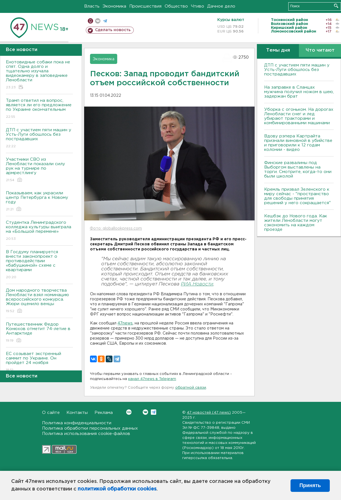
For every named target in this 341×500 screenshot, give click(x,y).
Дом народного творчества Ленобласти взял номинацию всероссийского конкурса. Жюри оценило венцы (39, 301)
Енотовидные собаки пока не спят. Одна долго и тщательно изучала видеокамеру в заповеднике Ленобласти (39, 75)
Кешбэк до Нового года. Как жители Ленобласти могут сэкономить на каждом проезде (295, 222)
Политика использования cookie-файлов (86, 434)
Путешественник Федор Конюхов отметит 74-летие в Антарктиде (39, 332)
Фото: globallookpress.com (116, 228)
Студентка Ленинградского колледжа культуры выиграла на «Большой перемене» (39, 231)
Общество (176, 6)
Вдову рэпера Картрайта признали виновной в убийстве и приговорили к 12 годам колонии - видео (298, 142)
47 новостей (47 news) (209, 412)
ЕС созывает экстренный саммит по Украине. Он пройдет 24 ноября (39, 362)
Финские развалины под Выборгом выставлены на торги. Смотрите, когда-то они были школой (297, 169)
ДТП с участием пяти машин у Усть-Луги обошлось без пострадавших (39, 138)
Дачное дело (221, 6)
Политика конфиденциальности (76, 423)
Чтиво (197, 6)
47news (125, 323)
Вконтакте (129, 412)
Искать (336, 6)
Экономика (114, 6)
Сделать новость (113, 30)
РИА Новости (197, 284)
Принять (310, 485)
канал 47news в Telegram (152, 379)
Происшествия (145, 6)
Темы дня (278, 50)
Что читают (320, 50)
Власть (92, 6)
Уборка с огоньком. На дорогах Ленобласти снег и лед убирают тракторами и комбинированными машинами (298, 116)
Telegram (153, 412)
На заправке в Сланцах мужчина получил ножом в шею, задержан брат (299, 92)
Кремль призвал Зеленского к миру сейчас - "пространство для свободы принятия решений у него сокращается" (297, 196)
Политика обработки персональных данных (90, 428)
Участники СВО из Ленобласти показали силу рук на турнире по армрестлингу (39, 170)
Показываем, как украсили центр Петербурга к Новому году (39, 201)
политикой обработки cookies (117, 489)
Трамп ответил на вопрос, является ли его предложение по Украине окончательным (39, 109)
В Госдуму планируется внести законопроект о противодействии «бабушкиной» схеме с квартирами (39, 265)
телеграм (105, 21)
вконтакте (97, 21)
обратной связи (190, 387)
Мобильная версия (90, 21)
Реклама (104, 412)
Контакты (77, 412)
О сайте (51, 412)
